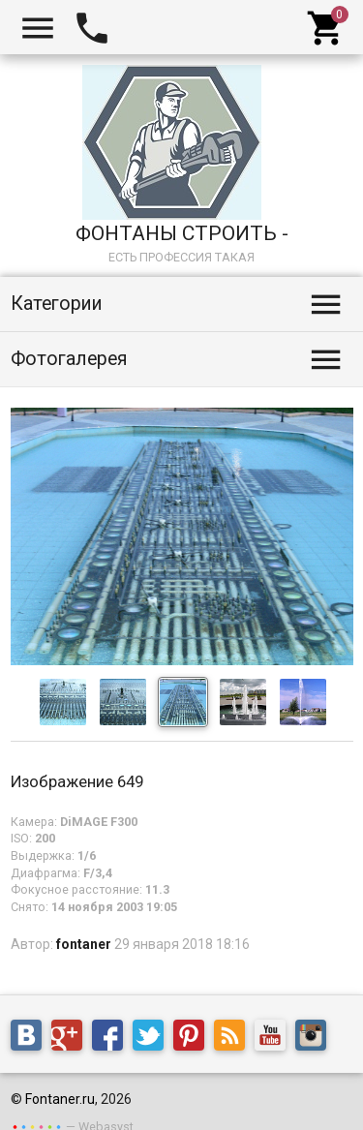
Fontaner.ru (60, 1099)
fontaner (83, 944)
